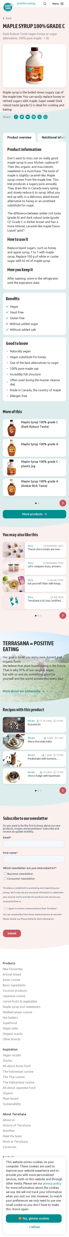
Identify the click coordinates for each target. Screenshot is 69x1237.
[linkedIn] (39, 117)
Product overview (19, 137)
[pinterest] (33, 117)
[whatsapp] (45, 117)
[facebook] (16, 117)
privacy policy (52, 1183)
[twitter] (22, 117)
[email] (28, 117)
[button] (34, 514)
